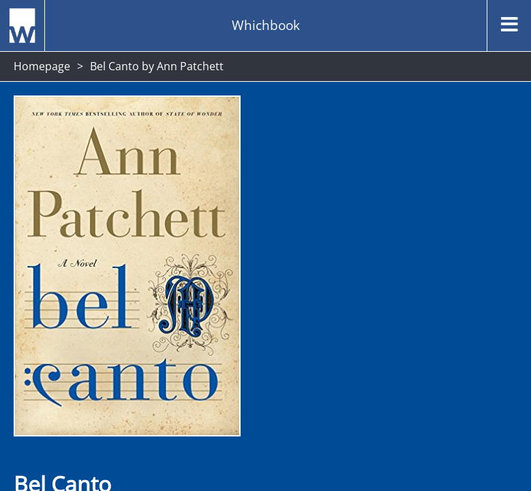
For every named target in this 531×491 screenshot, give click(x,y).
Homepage (42, 66)
